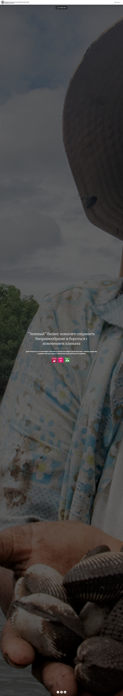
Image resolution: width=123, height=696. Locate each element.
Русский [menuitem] (117, 2)
